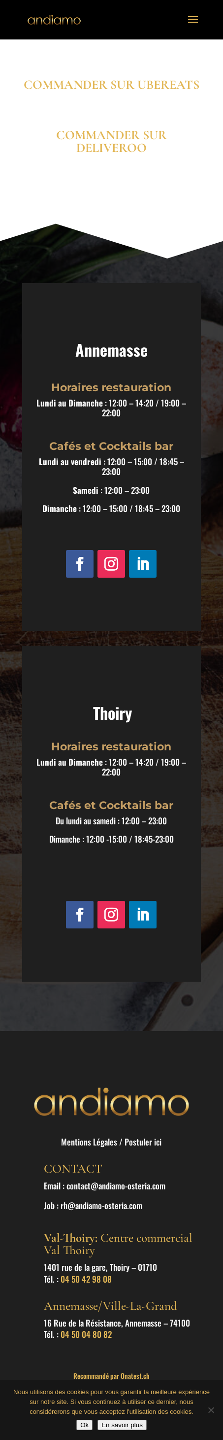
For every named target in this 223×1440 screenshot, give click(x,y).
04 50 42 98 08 (86, 1279)
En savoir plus (122, 1425)
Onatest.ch (135, 1375)
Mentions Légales (89, 1142)
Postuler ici (143, 1142)
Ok (84, 1425)
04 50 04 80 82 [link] (86, 1334)
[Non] (211, 1410)
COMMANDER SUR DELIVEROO (111, 141)
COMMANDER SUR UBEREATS (111, 84)
